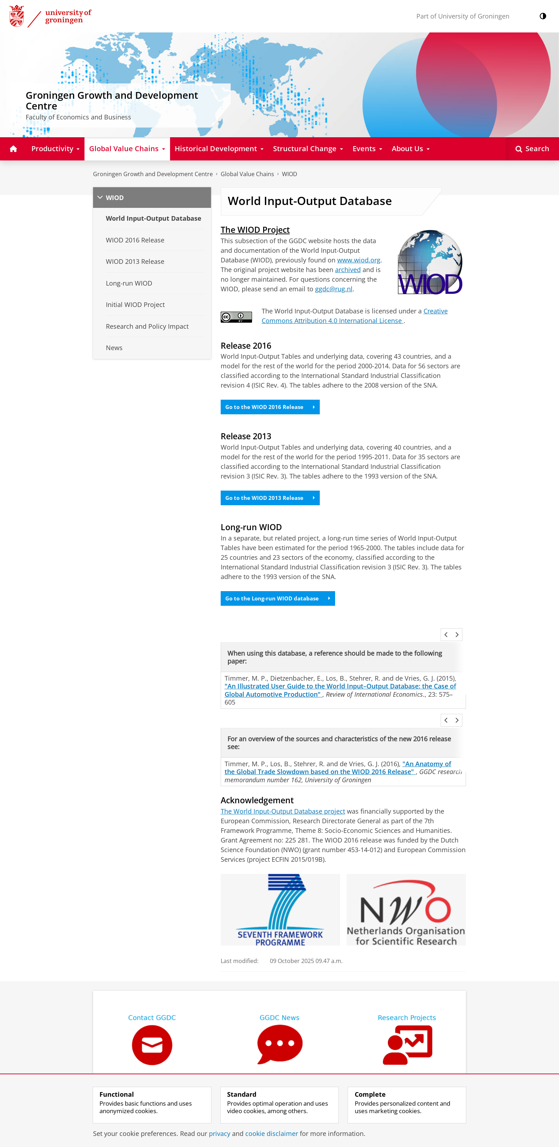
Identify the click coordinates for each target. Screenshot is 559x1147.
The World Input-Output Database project (283, 786)
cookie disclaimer (271, 1133)
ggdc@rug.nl (334, 289)
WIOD (289, 174)
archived (348, 269)
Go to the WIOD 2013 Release (272, 499)
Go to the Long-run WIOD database (281, 601)
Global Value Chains (247, 174)
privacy (219, 1133)
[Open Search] (532, 148)
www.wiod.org (358, 260)
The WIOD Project (255, 229)
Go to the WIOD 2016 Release (272, 407)
